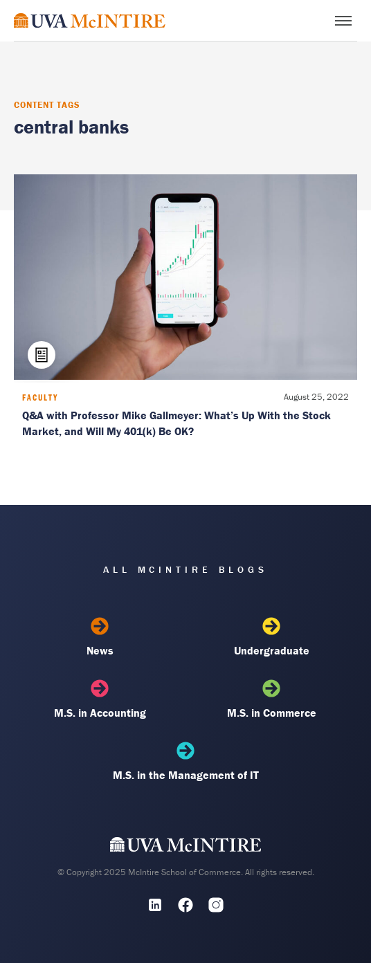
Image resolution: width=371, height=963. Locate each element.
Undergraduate (271, 637)
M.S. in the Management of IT (185, 762)
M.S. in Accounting (99, 699)
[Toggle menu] (343, 21)
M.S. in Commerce (271, 699)
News (99, 637)
